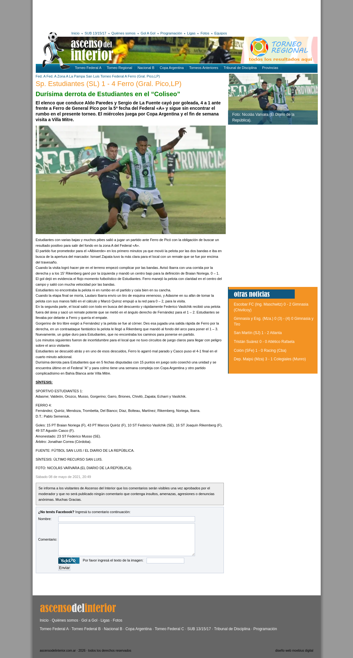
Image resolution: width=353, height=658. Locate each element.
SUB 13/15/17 (95, 33)
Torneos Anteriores (203, 68)
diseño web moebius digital (294, 650)
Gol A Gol (148, 33)
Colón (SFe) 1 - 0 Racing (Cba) (260, 350)
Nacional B (145, 68)
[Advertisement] (128, 14)
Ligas (191, 33)
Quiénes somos (123, 33)
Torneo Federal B (86, 629)
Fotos (204, 33)
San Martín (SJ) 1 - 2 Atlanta (258, 333)
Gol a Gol (89, 620)
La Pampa (77, 76)
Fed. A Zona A (57, 76)
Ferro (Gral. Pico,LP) (144, 76)
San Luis (93, 76)
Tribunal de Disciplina (240, 68)
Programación (171, 33)
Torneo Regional (119, 68)
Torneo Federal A (88, 68)
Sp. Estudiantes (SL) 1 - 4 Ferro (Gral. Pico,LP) (109, 84)
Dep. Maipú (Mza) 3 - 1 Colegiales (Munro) (270, 359)
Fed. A (41, 76)
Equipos (220, 33)
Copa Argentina (172, 68)
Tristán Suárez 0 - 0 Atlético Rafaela (264, 341)
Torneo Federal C (169, 629)
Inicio (76, 33)
